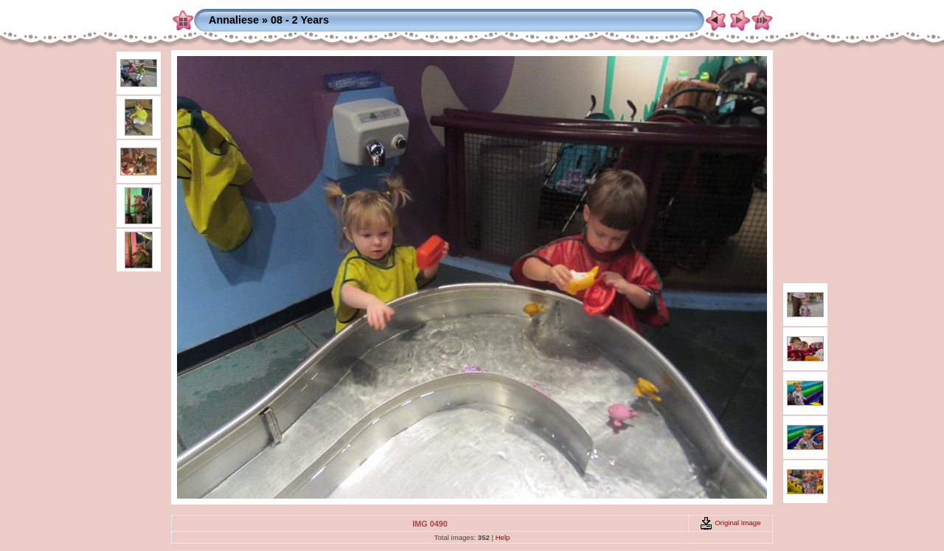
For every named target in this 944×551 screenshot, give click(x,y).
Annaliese (234, 20)
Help (503, 537)
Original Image (730, 523)
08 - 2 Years (300, 20)
